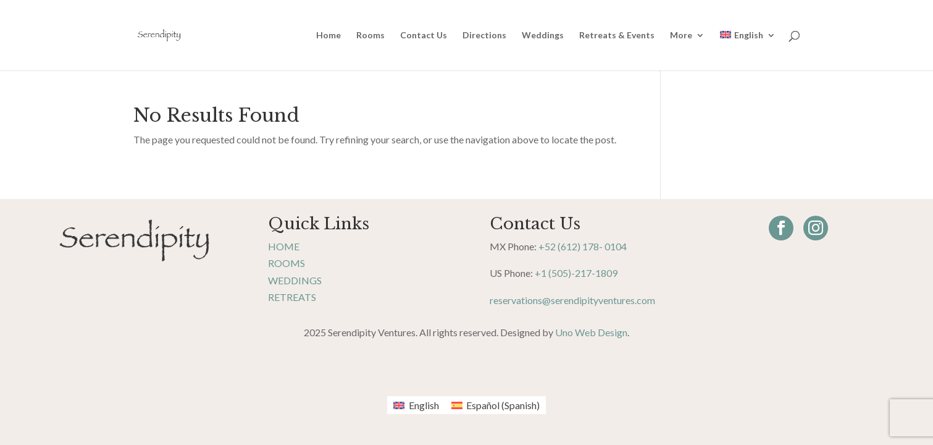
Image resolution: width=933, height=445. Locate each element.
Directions (484, 35)
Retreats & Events (617, 35)
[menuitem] (747, 50)
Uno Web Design (591, 332)
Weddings (543, 35)
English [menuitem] (424, 405)
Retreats (292, 297)
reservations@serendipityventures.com (572, 300)
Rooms (370, 35)
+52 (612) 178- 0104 (582, 246)
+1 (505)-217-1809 (576, 273)
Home (328, 35)
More (681, 35)
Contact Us (423, 35)
